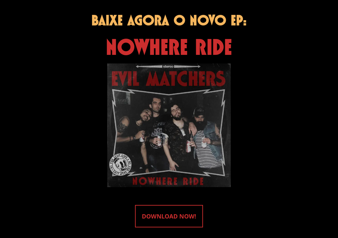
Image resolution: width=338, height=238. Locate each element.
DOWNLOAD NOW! (169, 216)
